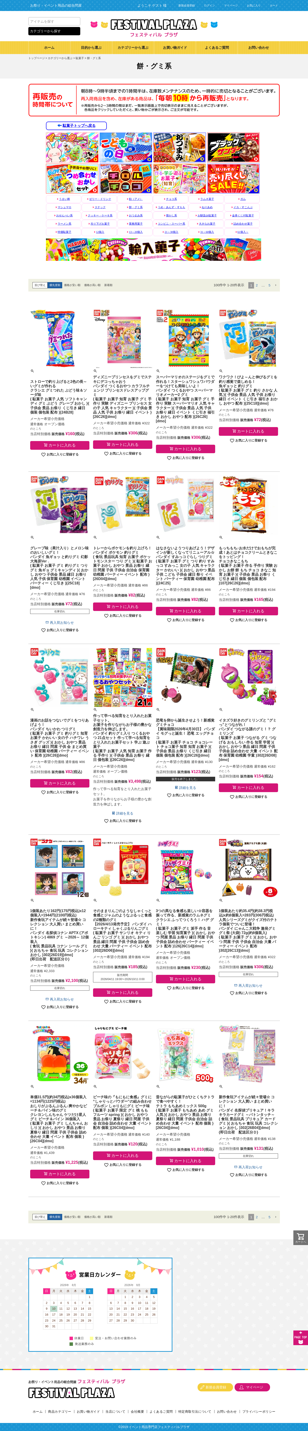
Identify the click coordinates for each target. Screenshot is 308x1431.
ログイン (209, 5)
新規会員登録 (186, 5)
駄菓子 (80, 58)
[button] (275, 285)
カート (274, 5)
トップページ (36, 58)
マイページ (231, 5)
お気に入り (254, 5)
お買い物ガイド (175, 47)
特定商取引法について (195, 1411)
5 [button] (269, 285)
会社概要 (137, 1411)
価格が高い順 (92, 285)
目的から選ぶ (91, 47)
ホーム (49, 47)
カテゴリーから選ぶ (133, 47)
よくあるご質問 (217, 47)
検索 (76, 21)
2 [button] (257, 285)
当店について (115, 1411)
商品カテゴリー (59, 1411)
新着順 (108, 285)
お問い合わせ (258, 47)
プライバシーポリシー (259, 1411)
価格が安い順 (72, 285)
